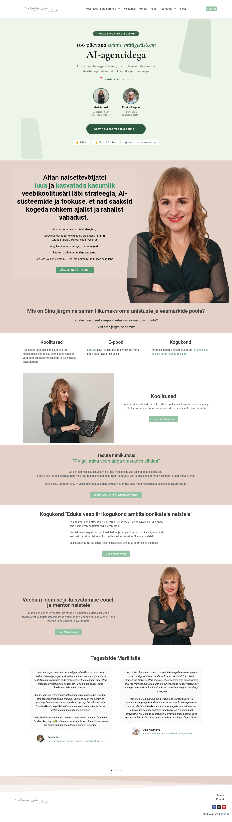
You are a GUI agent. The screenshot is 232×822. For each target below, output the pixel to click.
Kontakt (220, 799)
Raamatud (168, 9)
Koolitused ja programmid (103, 9)
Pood (153, 8)
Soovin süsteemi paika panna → (116, 129)
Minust (143, 8)
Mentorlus (130, 8)
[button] (24, 715)
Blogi (183, 8)
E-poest (91, 349)
